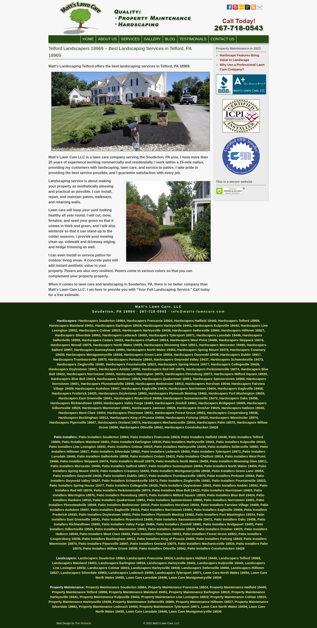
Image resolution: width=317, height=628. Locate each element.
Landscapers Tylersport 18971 (178, 572)
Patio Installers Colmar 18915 (130, 446)
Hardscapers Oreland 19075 (119, 422)
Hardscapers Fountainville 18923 (131, 364)
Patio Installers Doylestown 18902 (104, 514)
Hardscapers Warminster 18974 (234, 417)
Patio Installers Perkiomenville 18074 (122, 490)
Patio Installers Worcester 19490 (75, 466)
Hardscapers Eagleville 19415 (144, 388)
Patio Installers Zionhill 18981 (178, 524)
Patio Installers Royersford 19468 (127, 519)
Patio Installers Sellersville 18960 (233, 446)
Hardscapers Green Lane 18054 (148, 354)
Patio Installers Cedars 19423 (152, 456)
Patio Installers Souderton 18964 (104, 437)
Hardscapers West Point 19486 (193, 340)
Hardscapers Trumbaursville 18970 (80, 359)
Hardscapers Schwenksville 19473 (236, 359)
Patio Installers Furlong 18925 (219, 539)
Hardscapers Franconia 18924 (150, 320)
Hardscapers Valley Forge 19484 (128, 403)
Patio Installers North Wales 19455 (182, 461)
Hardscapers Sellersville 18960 (195, 330)
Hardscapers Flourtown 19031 (130, 413)
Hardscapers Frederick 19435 (74, 393)
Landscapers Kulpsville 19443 (220, 563)
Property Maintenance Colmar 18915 (238, 597)
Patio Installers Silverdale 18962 (115, 451)
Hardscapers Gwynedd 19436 (196, 354)
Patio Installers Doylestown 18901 (185, 485)
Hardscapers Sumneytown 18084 (99, 350)
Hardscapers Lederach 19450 (124, 335)
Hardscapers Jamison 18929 (153, 408)
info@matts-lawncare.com (198, 311)
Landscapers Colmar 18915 (108, 568)
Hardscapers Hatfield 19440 (195, 320)
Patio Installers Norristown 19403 (226, 490)
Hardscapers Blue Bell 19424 (73, 379)
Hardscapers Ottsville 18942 (141, 427)
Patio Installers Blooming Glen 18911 (238, 461)
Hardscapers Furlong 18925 (187, 417)
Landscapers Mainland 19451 (74, 563)
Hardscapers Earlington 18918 (118, 325)
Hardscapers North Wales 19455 (117, 345)
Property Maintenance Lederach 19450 (108, 606)
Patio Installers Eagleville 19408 (218, 509)
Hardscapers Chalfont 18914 (146, 340)
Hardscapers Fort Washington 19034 (236, 393)
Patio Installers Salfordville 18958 (102, 456)
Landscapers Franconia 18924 (150, 558)
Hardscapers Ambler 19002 (119, 369)
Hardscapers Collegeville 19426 (235, 364)
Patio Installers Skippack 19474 (84, 461)
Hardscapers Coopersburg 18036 (232, 413)
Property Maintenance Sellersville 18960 (143, 602)
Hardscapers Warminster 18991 (106, 408)
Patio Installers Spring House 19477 (77, 485)
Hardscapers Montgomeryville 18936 (94, 354)
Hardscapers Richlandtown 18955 (76, 403)
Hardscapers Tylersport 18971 (172, 335)
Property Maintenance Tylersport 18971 (169, 606)
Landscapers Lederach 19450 (130, 572)
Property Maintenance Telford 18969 (79, 592)
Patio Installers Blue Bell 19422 (176, 490)
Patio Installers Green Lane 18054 (237, 471)
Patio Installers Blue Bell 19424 (230, 495)
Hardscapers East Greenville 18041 (85, 398)
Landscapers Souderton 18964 (101, 558)
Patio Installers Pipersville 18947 (104, 543)
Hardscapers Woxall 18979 (71, 345)
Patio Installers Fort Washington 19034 (225, 514)
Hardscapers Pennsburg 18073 (188, 374)
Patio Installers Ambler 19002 (235, 485)
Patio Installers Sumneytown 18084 (175, 466)
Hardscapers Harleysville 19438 (146, 330)
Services (130, 39)
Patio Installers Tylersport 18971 (216, 451)
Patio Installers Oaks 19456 (235, 519)
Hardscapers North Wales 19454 (150, 350)
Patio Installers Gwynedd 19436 (77, 476)
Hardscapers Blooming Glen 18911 (170, 345)
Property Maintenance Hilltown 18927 (204, 602)
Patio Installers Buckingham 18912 (108, 539)
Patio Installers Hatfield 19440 (204, 437)
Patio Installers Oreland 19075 (153, 543)
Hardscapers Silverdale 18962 (78, 335)
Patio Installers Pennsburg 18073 (122, 495)
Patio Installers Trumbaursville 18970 (177, 476)
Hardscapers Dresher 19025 (198, 408)
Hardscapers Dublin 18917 (240, 354)
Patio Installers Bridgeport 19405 (228, 524)
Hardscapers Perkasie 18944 (130, 359)
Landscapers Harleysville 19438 (155, 568)
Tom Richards (83, 623)
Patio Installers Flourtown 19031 (156, 534)
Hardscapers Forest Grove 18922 (180, 413)
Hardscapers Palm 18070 (216, 422)
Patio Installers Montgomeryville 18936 (180, 471)
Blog (170, 39)
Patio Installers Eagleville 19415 (115, 509)
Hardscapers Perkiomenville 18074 (212, 369)
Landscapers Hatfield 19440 (195, 558)
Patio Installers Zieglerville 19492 (185, 480)
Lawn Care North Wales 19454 (226, 572)
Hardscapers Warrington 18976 (139, 374)
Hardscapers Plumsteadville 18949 (107, 383)
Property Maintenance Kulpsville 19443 (109, 597)
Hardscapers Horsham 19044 (207, 383)
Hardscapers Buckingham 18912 (83, 417)
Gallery (152, 39)
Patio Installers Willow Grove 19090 (110, 548)
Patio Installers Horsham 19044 (175, 505)
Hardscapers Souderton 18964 (101, 320)
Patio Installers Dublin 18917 (125, 476)
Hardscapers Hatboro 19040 (242, 408)
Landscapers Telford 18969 (239, 558)
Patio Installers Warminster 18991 (120, 529)
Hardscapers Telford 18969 (238, 320)
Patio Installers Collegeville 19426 (132, 485)
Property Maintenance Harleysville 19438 (80, 602)
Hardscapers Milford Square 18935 (240, 374)
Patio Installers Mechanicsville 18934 (206, 543)
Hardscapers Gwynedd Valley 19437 (181, 359)
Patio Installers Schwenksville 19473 (130, 480)
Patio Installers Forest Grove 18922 (210, 534)
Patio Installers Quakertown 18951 (119, 500)
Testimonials (192, 39)
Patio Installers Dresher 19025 (220, 529)
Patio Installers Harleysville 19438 (180, 446)
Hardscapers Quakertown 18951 (166, 379)
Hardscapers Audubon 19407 (97, 388)
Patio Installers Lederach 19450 (166, 451)
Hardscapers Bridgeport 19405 (221, 403)
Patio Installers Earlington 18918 (136, 442)
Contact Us (222, 39)
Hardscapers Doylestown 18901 (73, 369)
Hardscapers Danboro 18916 (118, 379)
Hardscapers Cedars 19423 (102, 340)
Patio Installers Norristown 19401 (229, 500)
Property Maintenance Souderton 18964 (116, 587)
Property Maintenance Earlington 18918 (199, 592)
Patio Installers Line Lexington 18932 (77, 446)
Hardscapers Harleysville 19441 (167, 325)
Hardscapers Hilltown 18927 (242, 330)
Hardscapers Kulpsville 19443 (216, 325)
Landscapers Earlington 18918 (121, 563)
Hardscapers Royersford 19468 (138, 398)
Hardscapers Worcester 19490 (222, 345)
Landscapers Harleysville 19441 (171, 563)
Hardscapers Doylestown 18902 (122, 393)
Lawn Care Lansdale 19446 (146, 577)
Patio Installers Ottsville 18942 (162, 548)
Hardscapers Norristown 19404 (192, 388)
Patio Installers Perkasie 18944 (230, 476)
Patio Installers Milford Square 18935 (177, 495)
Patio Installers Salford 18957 (124, 466)
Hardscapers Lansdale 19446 (218, 335)
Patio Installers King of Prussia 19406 (166, 539)
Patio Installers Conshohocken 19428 (216, 548)
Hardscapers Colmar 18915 (99, 330)
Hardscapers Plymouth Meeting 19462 (178, 393)
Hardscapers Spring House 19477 (183, 364)
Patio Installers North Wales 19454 (230, 466)
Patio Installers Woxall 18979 (132, 461)
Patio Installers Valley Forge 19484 (128, 524)
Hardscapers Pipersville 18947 (73, 422)
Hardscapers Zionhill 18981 (176, 403)
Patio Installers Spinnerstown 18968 (174, 500)
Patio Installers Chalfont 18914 (200, 456)
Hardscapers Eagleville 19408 (240, 388)
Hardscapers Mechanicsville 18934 (168, 422)
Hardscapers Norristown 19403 (90, 374)
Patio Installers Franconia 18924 (154, 437)
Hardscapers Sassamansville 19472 (190, 398)
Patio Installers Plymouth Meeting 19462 (163, 514)
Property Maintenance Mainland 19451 (138, 592)
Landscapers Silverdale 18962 (84, 572)
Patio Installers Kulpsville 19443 (240, 442)
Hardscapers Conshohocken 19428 (191, 427)
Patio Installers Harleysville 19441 (188, 442)
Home (88, 39)
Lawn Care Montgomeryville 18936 (195, 577)
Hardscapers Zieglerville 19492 (80, 364)
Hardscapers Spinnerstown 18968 (219, 379)
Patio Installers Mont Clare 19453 (105, 534)
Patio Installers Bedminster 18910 (123, 505)
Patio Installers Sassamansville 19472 (183, 519)
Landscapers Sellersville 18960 (205, 568)
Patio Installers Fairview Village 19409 (230, 505)
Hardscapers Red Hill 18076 (163, 369)
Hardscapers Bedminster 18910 (160, 383)
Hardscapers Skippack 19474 (241, 340)
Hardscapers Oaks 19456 (238, 398)
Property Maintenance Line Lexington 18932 (174, 597)
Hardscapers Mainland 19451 (71, 325)
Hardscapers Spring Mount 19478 (202, 350)
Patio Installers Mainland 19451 (85, 442)
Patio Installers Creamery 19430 (124, 471)
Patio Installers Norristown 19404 (166, 509)
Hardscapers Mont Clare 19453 (81, 413)
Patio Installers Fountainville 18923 (238, 480)
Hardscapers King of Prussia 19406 (137, 417)
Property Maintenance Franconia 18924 (178, 587)
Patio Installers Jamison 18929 (171, 529)
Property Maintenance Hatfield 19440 (238, 587)
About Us (107, 39)
